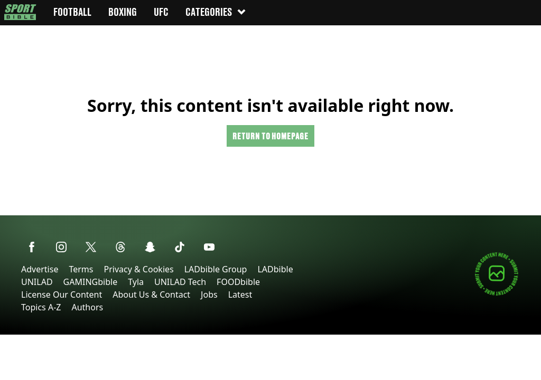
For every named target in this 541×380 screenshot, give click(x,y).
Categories (216, 12)
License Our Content (61, 294)
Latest (240, 294)
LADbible (275, 269)
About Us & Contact (151, 294)
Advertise (39, 269)
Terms (81, 269)
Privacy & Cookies (138, 269)
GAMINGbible (90, 282)
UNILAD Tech (180, 282)
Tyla (136, 282)
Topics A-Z (41, 307)
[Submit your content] (496, 293)
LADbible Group (215, 269)
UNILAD (37, 282)
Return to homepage (270, 136)
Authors (87, 307)
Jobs (209, 294)
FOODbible (238, 282)
